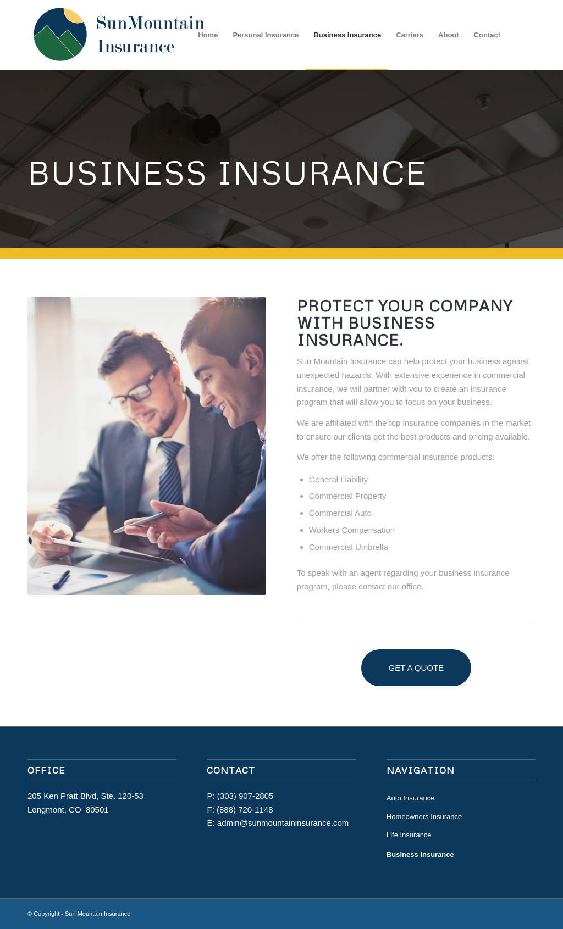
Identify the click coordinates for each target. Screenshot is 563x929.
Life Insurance (409, 835)
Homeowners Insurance (424, 817)
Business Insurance (420, 854)
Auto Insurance (410, 798)
